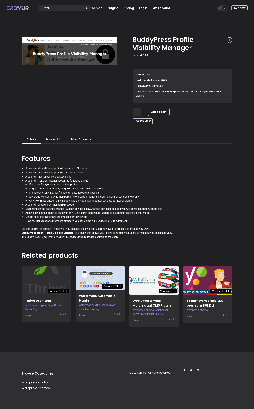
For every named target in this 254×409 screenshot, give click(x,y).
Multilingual (161, 310)
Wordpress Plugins (35, 382)
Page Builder (54, 305)
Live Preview (142, 121)
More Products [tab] (81, 139)
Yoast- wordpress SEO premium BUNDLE (205, 303)
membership (169, 92)
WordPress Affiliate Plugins (192, 92)
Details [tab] (31, 139)
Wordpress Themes (36, 388)
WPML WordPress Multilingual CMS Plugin (152, 303)
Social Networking (89, 309)
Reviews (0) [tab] (54, 139)
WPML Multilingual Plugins (148, 314)
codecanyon (108, 305)
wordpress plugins (35, 305)
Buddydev (155, 92)
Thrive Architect (38, 300)
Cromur (143, 373)
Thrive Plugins (33, 309)
